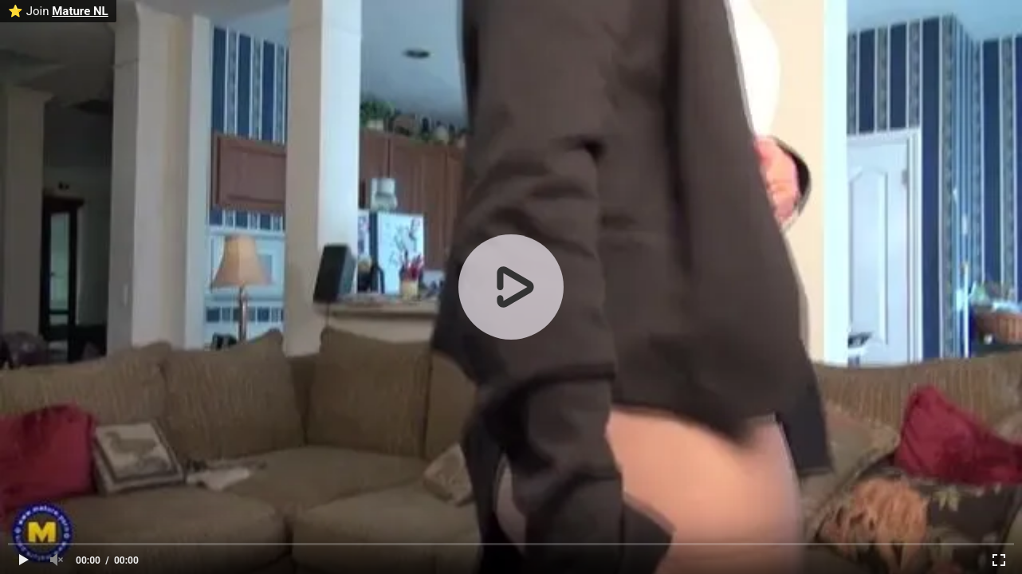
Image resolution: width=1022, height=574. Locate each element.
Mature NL (80, 11)
